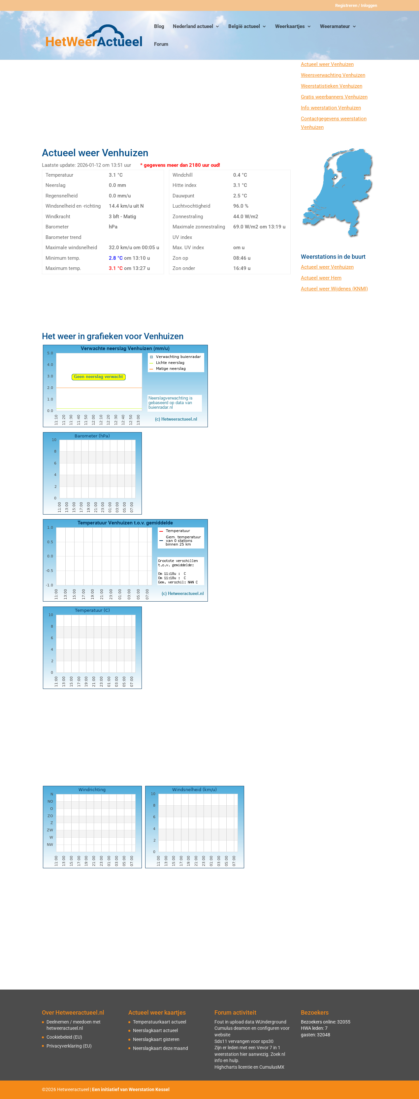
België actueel (244, 26)
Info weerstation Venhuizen (331, 108)
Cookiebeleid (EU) (64, 1037)
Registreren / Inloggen (356, 5)
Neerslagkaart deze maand (160, 1048)
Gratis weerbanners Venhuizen (334, 97)
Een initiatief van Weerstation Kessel (131, 1089)
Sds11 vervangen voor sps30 (244, 1041)
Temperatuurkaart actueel (159, 1022)
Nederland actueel (193, 26)
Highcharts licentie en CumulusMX (249, 1067)
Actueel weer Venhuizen (327, 64)
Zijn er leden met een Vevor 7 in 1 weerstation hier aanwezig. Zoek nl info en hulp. (249, 1054)
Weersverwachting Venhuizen (333, 75)
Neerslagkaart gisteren (156, 1039)
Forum (161, 44)
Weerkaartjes (290, 26)
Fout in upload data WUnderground (250, 1022)
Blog (159, 26)
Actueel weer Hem (321, 278)
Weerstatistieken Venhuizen (331, 86)
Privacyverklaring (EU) (69, 1046)
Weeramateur (335, 26)
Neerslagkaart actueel (155, 1030)
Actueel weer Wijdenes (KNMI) (334, 289)
